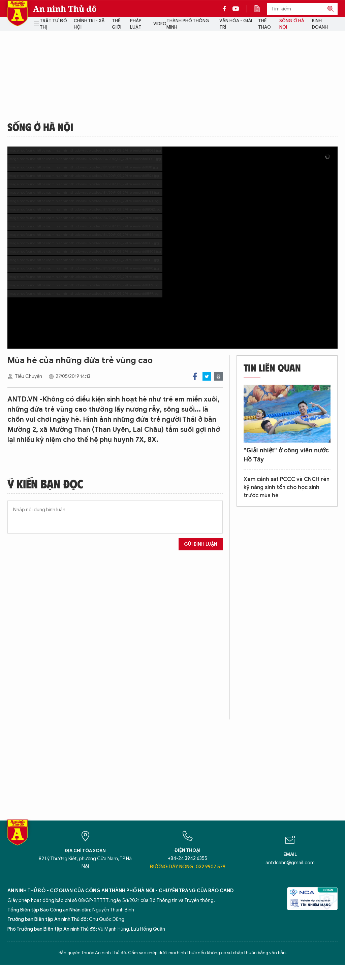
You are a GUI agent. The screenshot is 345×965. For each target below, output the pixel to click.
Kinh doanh (320, 24)
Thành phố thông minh (187, 24)
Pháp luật (136, 24)
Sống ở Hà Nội (291, 24)
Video (159, 24)
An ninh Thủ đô (65, 9)
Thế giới (116, 24)
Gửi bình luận (200, 544)
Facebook (195, 376)
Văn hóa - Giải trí (235, 24)
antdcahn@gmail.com (290, 863)
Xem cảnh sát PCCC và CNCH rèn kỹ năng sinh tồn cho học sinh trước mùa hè (287, 487)
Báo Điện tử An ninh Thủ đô (17, 13)
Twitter (206, 376)
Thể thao (264, 24)
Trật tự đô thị (53, 24)
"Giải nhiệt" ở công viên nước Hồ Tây (286, 455)
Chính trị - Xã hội (89, 24)
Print (218, 376)
